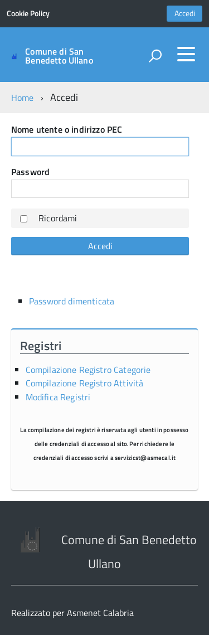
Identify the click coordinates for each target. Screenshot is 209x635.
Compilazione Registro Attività (85, 383)
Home (22, 97)
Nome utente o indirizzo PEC (66, 129)
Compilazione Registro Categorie (88, 369)
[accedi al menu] (186, 54)
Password (30, 172)
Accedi (184, 13)
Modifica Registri (58, 397)
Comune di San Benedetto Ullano (59, 56)
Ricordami (57, 218)
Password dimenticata (71, 301)
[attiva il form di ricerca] (155, 56)
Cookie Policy (28, 13)
